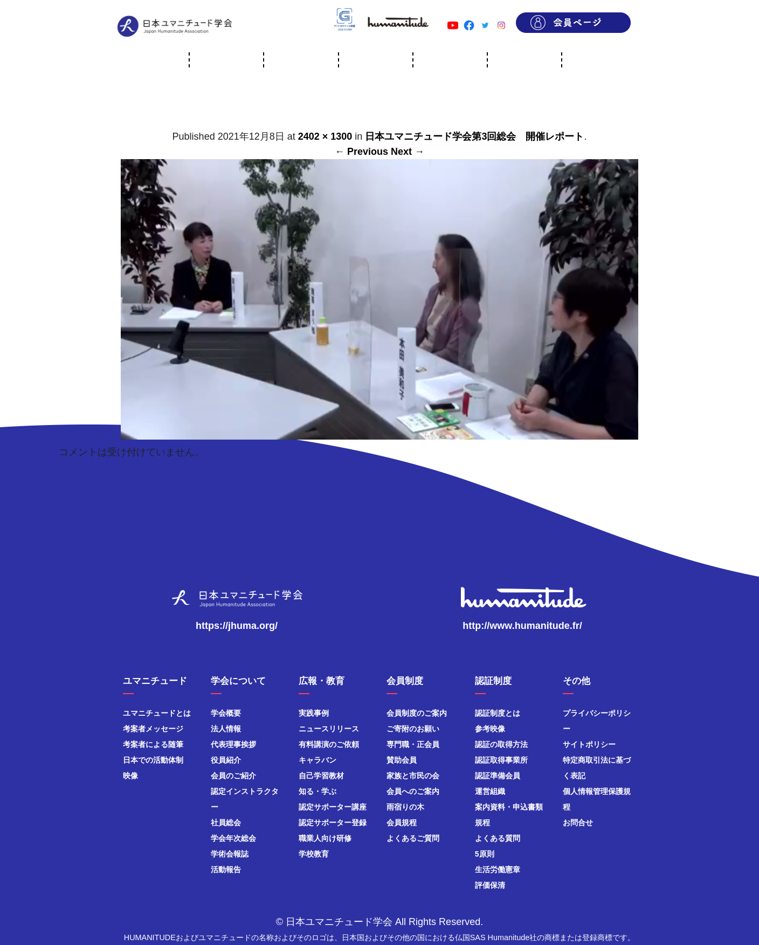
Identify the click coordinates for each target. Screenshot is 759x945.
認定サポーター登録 (333, 822)
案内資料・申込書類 (509, 807)
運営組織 (490, 791)
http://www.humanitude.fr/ (522, 625)
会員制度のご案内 (417, 713)
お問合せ (578, 822)
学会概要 (226, 713)
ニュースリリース (329, 728)
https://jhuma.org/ (237, 625)
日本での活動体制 (153, 760)
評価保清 (490, 885)
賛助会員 (402, 760)
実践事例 (314, 713)
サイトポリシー (589, 744)
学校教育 (314, 854)
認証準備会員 (497, 775)
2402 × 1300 (325, 136)
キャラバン (317, 760)
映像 (130, 775)
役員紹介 (226, 760)
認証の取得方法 (501, 744)
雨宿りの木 (405, 807)
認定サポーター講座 (333, 807)
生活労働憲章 (497, 869)
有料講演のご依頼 (329, 744)
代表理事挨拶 (233, 744)
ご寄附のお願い (413, 728)
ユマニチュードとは (157, 713)
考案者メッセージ (153, 728)
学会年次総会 (233, 838)
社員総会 (226, 822)
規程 (482, 822)
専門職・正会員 (413, 744)
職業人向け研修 (325, 838)
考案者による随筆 (153, 744)
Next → (407, 151)
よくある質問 (497, 838)
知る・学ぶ (317, 791)
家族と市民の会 (413, 775)
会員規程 (402, 822)
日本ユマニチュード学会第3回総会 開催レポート (474, 136)
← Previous (361, 151)
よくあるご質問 (413, 838)
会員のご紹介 (233, 775)
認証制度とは (497, 713)
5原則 (484, 854)
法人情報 (226, 728)
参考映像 (490, 728)
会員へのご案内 (413, 791)
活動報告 (226, 869)
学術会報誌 (230, 854)
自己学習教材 (321, 775)
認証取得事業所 (501, 760)
